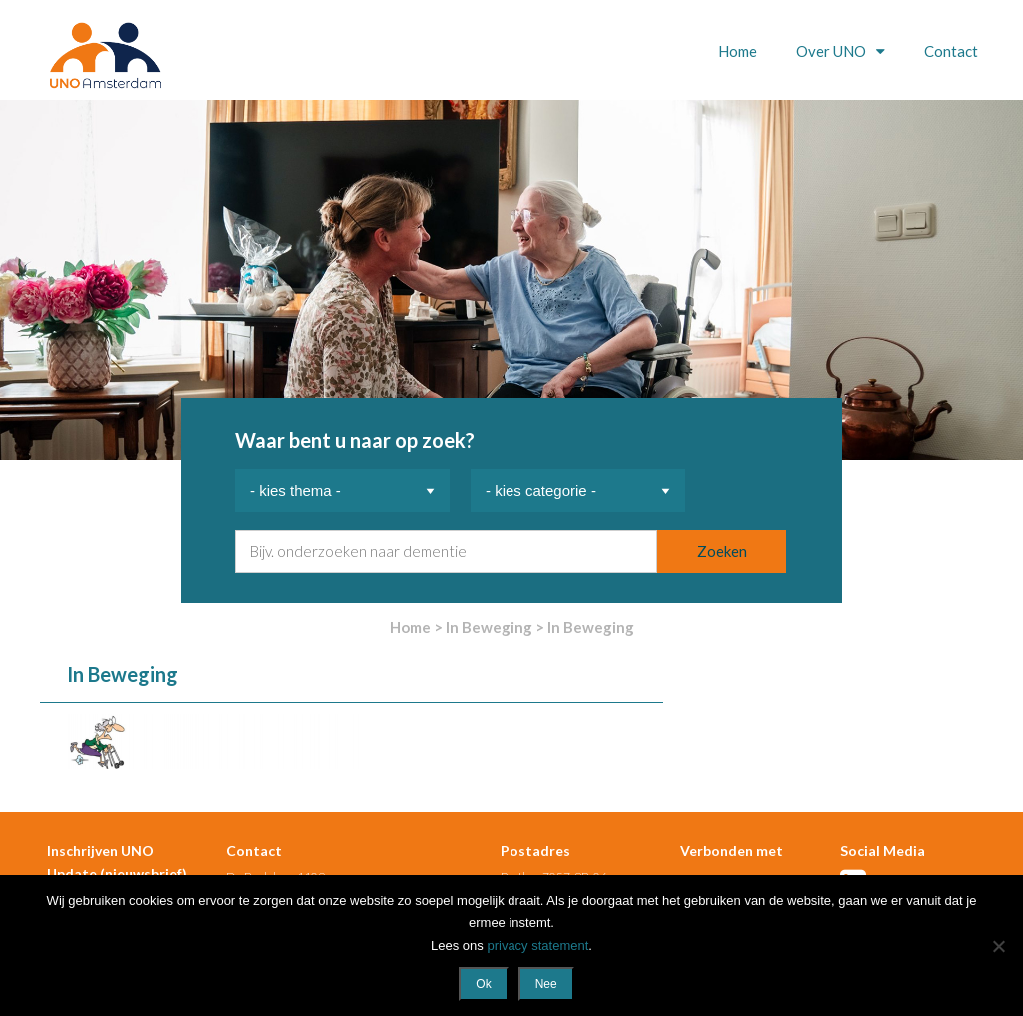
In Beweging (489, 627)
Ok (483, 984)
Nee (546, 984)
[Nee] (998, 946)
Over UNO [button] (832, 51)
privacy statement (537, 945)
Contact (951, 51)
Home (737, 51)
